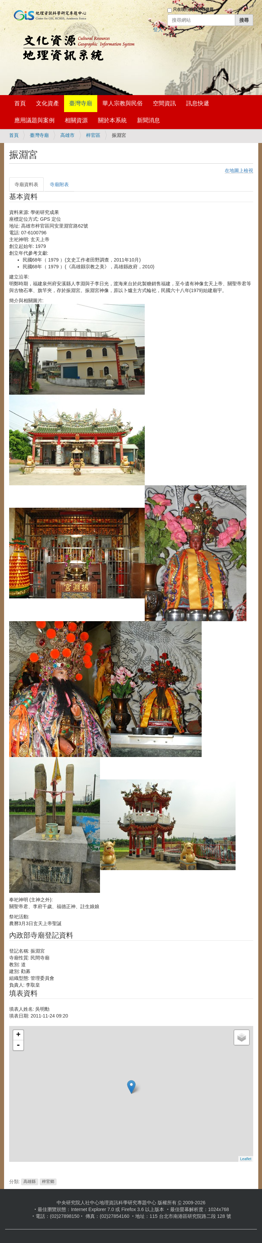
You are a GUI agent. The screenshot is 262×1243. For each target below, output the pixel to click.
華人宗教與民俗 (122, 103)
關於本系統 (112, 120)
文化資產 (47, 103)
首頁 (20, 103)
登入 (158, 29)
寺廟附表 (59, 184)
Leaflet (245, 1159)
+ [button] (18, 1035)
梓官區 (93, 135)
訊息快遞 (197, 103)
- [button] (18, 1045)
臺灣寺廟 (80, 103)
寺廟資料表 (26, 184)
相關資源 (76, 120)
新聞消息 (148, 120)
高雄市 (67, 135)
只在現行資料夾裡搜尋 (193, 9)
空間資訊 (164, 103)
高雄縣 (29, 1181)
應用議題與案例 (34, 120)
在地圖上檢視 (239, 170)
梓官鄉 (48, 1181)
